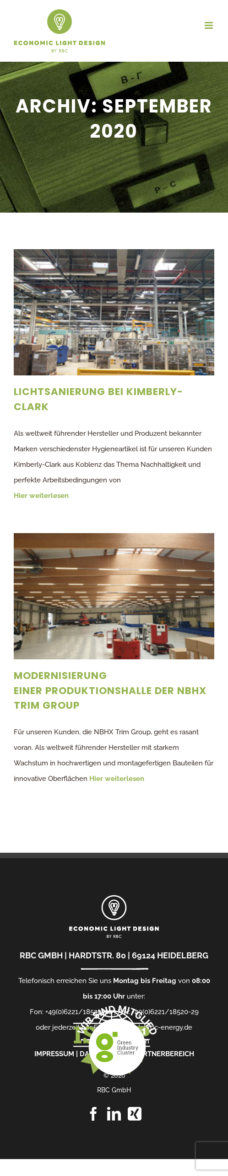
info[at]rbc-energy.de (159, 1027)
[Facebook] (93, 1114)
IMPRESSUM (54, 1054)
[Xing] (134, 1114)
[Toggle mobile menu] (209, 25)
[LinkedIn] (114, 1114)
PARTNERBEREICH (164, 1054)
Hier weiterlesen (41, 496)
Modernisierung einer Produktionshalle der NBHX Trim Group (110, 690)
